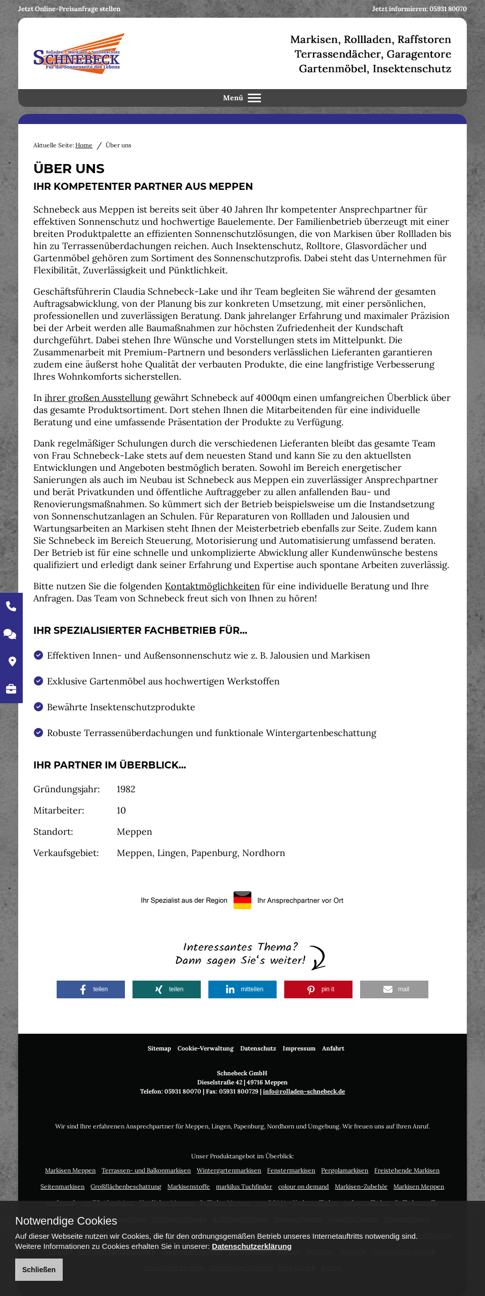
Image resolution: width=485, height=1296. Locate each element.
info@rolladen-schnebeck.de (304, 1091)
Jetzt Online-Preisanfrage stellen (69, 9)
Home (84, 145)
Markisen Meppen (70, 1170)
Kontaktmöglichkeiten (212, 586)
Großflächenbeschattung (126, 1186)
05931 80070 (448, 9)
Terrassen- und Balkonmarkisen (146, 1170)
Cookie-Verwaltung (206, 1048)
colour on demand (303, 1186)
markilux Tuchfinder (244, 1186)
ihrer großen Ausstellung (98, 397)
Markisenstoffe (188, 1186)
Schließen (39, 1270)
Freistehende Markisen (406, 1170)
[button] (91, 989)
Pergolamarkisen (344, 1170)
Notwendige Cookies (66, 1221)
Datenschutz (258, 1048)
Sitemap (159, 1048)
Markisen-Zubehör (361, 1186)
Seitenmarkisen (62, 1186)
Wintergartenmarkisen (229, 1170)
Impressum (299, 1048)
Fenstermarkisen (291, 1170)
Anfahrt (333, 1048)
